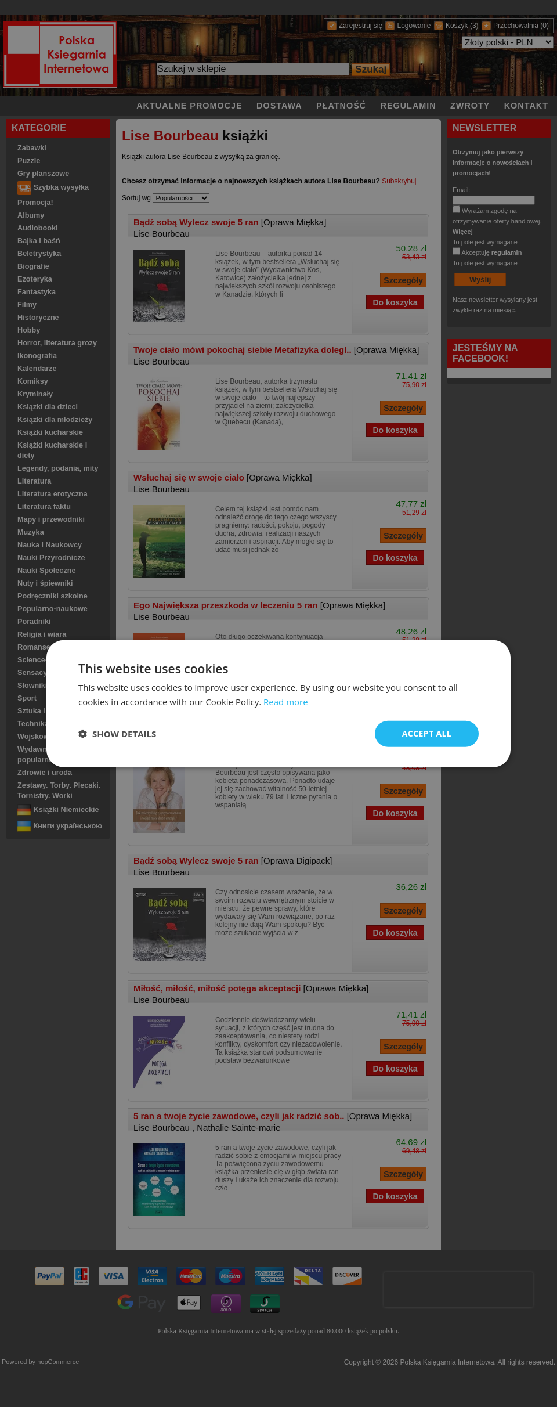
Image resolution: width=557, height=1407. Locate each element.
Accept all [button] (426, 733)
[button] (117, 733)
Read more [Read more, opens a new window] (285, 702)
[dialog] (278, 703)
